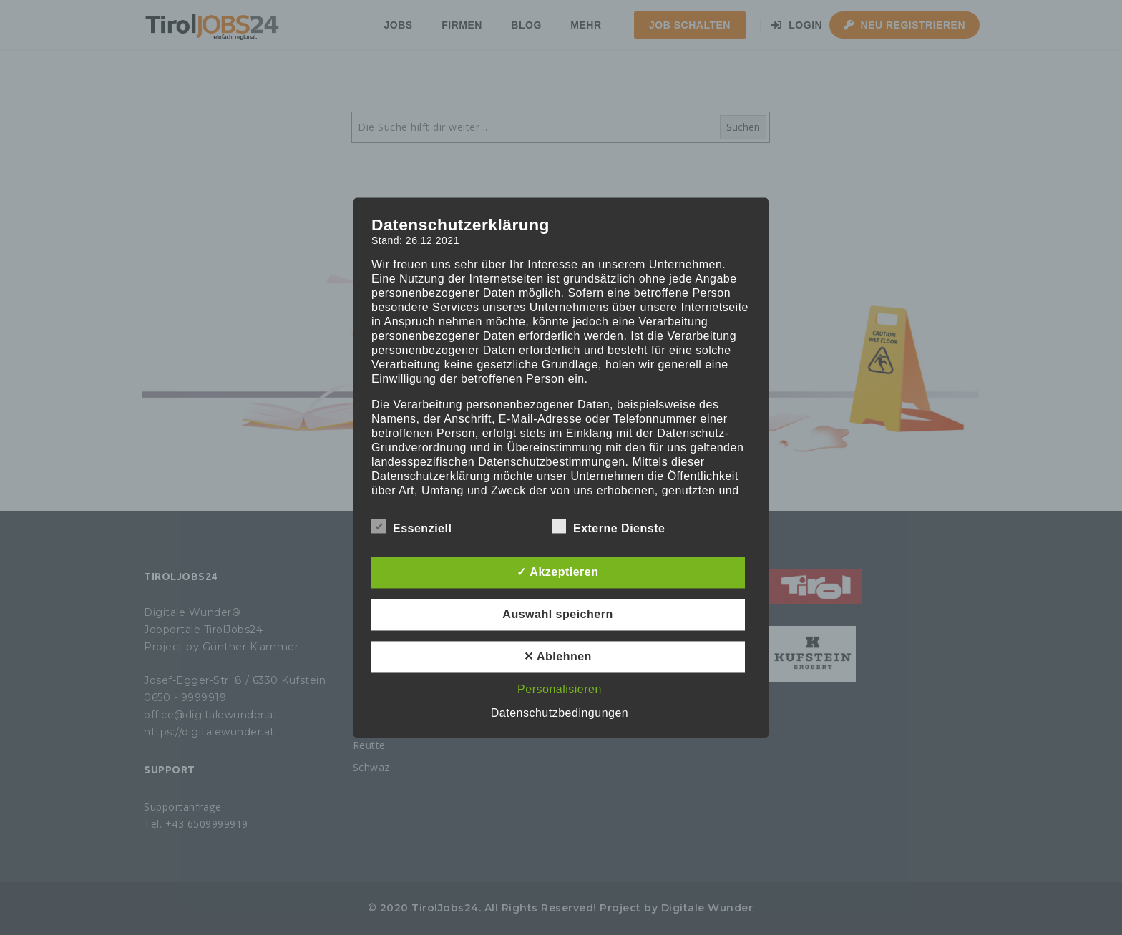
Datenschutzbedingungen (559, 713)
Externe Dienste (608, 528)
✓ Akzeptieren (557, 572)
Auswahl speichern (557, 614)
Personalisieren (559, 689)
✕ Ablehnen (558, 656)
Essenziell (411, 528)
